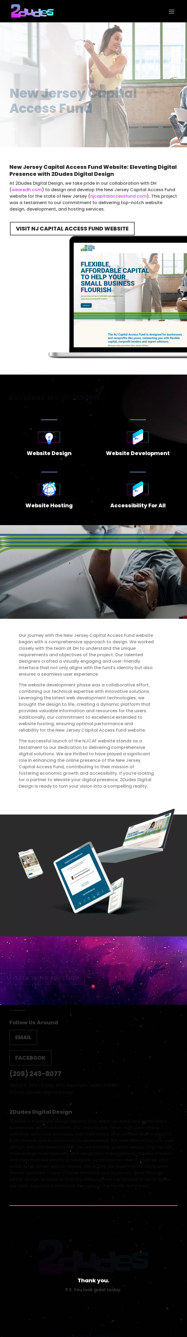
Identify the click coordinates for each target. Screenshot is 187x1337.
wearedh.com (27, 190)
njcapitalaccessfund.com (118, 196)
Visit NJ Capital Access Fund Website (72, 228)
